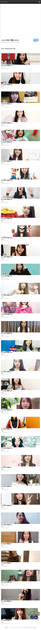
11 (30, 627)
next (35, 627)
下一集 (36, 40)
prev (6, 627)
